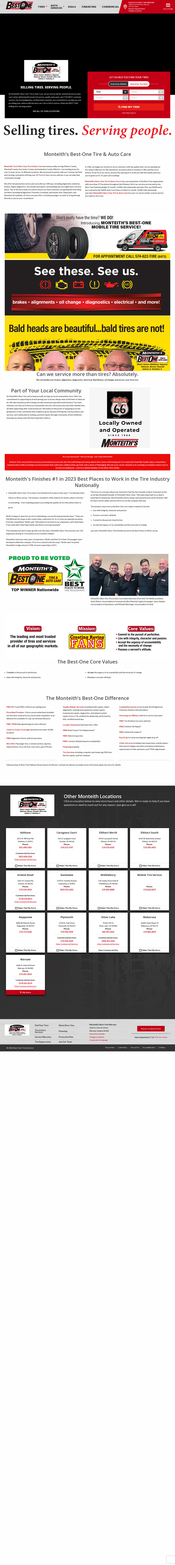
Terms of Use (134, 1047)
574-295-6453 (149, 847)
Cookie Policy (122, 1047)
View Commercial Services (25, 859)
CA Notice (161, 1047)
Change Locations (135, 11)
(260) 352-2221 (108, 941)
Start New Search (129, 113)
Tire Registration (43, 1042)
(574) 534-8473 (25, 898)
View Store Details (97, 1034)
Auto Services (56, 7)
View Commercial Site (108, 950)
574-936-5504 (67, 931)
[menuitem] (41, 6)
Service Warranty (43, 1037)
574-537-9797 (67, 847)
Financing (89, 6)
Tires (41, 6)
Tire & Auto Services (40, 1031)
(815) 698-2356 (25, 856)
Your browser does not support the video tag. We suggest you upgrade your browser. (87, 54)
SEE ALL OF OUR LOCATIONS (46, 111)
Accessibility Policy (149, 1047)
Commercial (110, 6)
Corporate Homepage (98, 1040)
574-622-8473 (149, 889)
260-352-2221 (108, 931)
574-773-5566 (25, 931)
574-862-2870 (149, 931)
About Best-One (66, 1025)
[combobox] (111, 92)
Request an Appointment (151, 1029)
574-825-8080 (108, 889)
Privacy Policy (110, 1047)
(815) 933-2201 (66, 889)
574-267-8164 (133, 6)
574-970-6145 (108, 847)
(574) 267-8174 (25, 983)
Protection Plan (66, 1037)
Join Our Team (65, 1042)
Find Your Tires (42, 1025)
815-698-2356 (25, 847)
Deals (72, 6)
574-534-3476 (25, 889)
